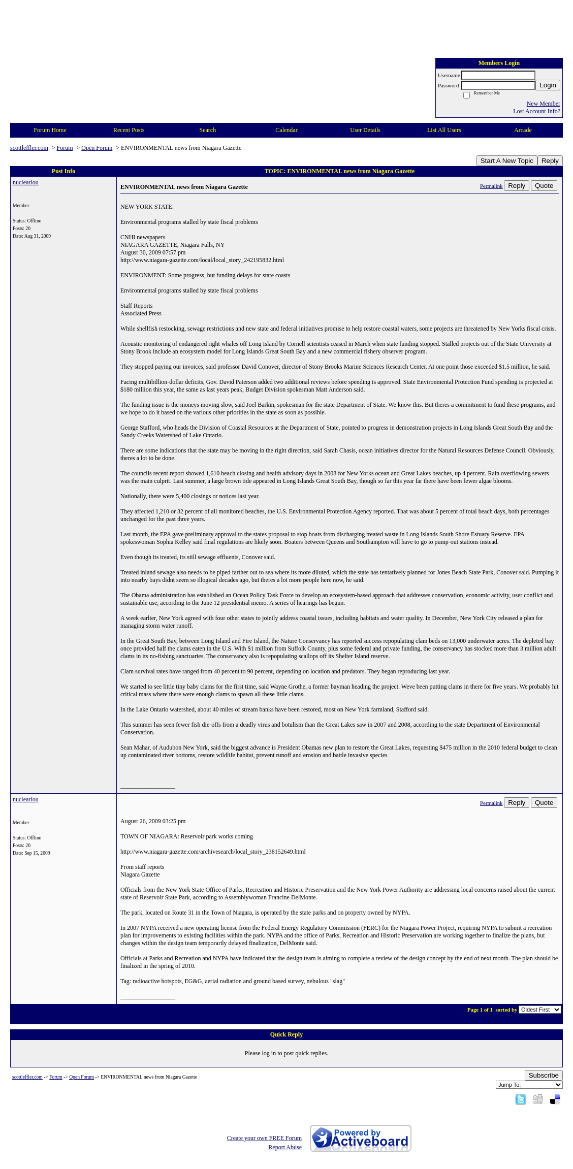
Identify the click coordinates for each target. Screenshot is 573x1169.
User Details (365, 130)
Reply (550, 161)
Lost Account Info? (536, 111)
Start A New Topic (507, 161)
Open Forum (96, 147)
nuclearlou (26, 182)
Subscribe (544, 1075)
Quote (544, 185)
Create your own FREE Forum (264, 1138)
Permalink (491, 186)
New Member (543, 103)
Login (547, 85)
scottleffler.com (29, 147)
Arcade (523, 130)
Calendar (286, 130)
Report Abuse (285, 1147)
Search (208, 130)
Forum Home (50, 130)
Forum (65, 147)
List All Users (444, 130)
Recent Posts (129, 130)
